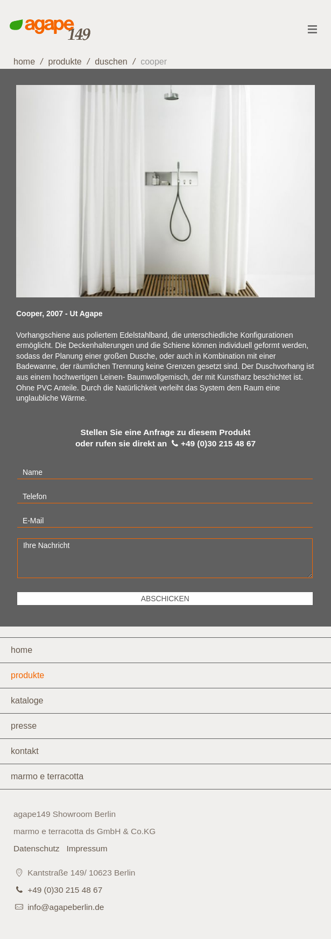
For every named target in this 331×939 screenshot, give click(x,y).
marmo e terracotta (47, 776)
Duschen (111, 61)
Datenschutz (36, 848)
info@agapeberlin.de (65, 907)
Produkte (64, 61)
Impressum (86, 848)
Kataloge (27, 700)
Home (21, 650)
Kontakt (25, 751)
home (24, 61)
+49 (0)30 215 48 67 (64, 889)
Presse (24, 725)
